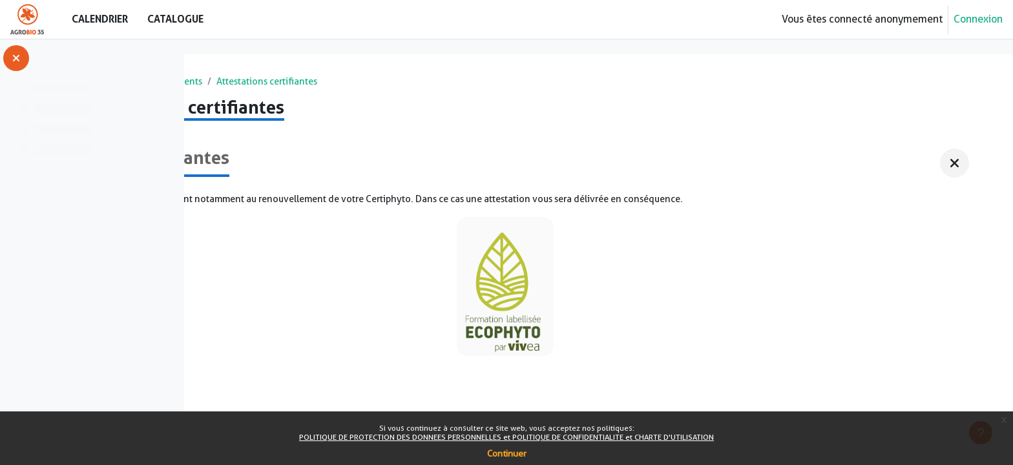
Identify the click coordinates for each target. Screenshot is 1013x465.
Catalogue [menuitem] (175, 18)
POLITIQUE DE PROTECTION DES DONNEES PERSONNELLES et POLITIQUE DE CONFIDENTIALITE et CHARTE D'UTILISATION (506, 437)
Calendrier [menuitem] (100, 18)
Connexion (978, 19)
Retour (237, 113)
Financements (381, 82)
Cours (271, 82)
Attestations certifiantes (485, 82)
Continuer (507, 453)
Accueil (226, 82)
